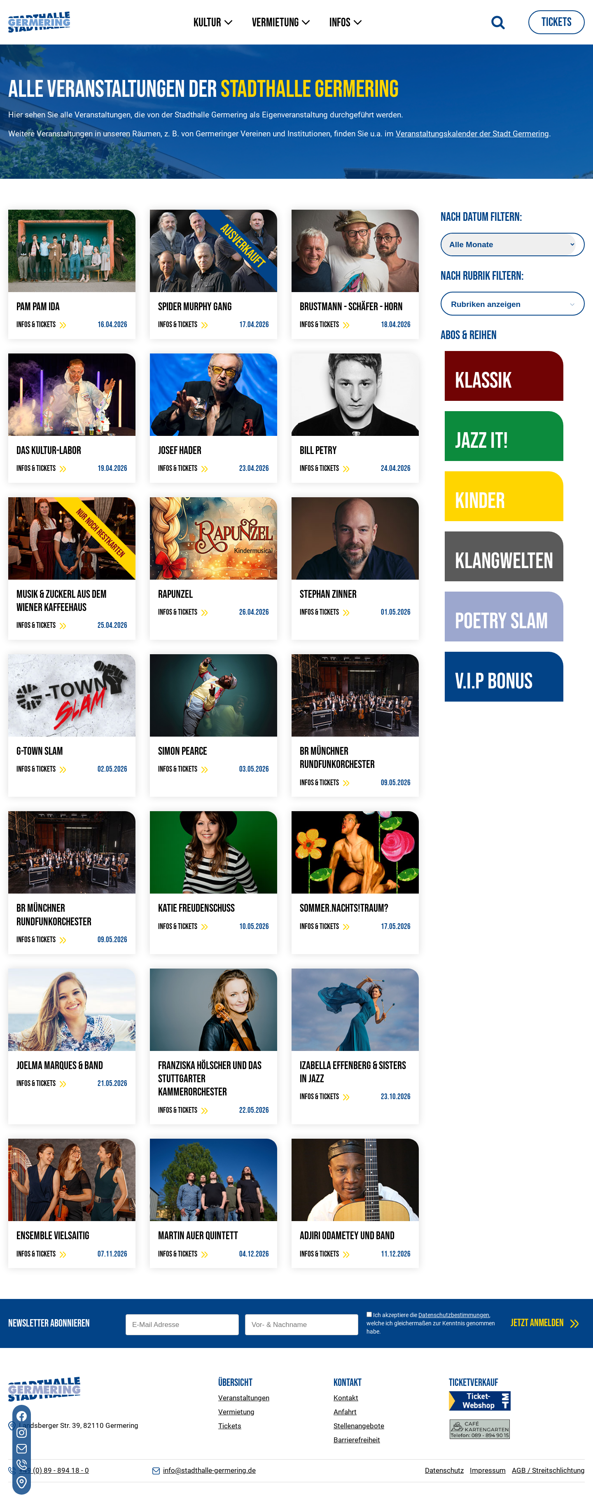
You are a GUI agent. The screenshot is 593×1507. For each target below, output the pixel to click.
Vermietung (236, 1412)
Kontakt (346, 1398)
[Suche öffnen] (498, 22)
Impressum (488, 1470)
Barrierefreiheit (357, 1440)
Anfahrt (345, 1412)
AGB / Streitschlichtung (548, 1470)
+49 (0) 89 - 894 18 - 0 (54, 1470)
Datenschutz (444, 1470)
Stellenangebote (359, 1426)
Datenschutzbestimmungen (453, 1315)
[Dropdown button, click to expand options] (512, 304)
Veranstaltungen (243, 1398)
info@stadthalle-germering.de (209, 1470)
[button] (214, 23)
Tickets (557, 22)
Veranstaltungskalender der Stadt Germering (472, 133)
